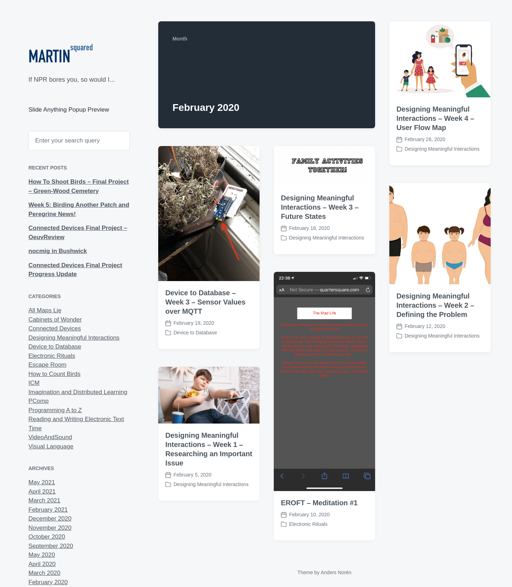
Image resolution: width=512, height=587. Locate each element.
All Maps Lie (45, 310)
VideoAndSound (50, 437)
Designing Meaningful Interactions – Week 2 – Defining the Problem (435, 305)
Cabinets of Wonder (55, 319)
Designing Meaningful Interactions (73, 337)
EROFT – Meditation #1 (319, 515)
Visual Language (50, 446)
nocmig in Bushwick (57, 251)
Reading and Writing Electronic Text (76, 419)
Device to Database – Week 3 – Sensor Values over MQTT (205, 302)
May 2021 (41, 482)
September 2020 (50, 546)
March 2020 (44, 573)
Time (35, 428)
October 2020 (46, 536)
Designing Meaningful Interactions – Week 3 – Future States (320, 207)
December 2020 (49, 518)
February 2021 (48, 509)
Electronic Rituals (51, 355)
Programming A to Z (55, 410)
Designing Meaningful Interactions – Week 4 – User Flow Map (435, 118)
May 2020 (41, 554)
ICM (33, 382)
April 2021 (42, 491)
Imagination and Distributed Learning (77, 392)
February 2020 (48, 582)
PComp (38, 401)
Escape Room (47, 364)
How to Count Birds (54, 374)
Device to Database (54, 346)
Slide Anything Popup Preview (68, 109)
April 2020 (42, 564)
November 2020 (49, 527)
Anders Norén (336, 572)
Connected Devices (54, 328)
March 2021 (44, 500)
